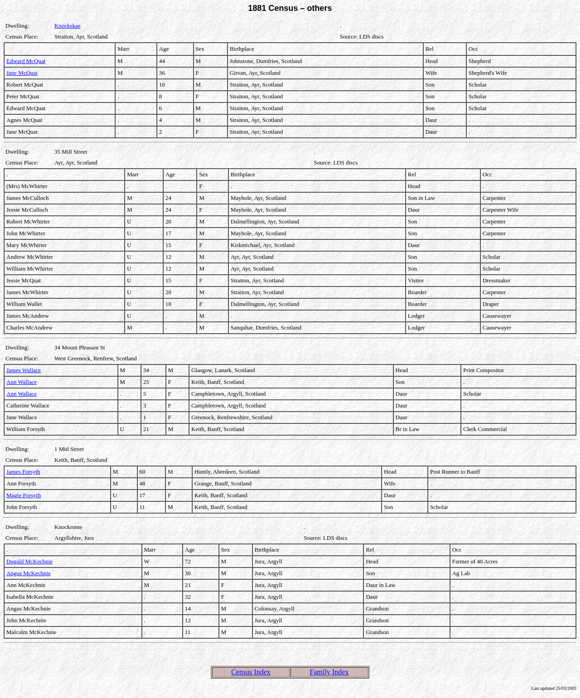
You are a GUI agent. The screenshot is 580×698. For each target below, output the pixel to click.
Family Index (329, 672)
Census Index (251, 672)
